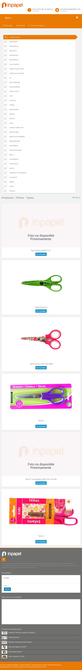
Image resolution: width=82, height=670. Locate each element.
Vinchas (9, 191)
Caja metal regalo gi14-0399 (17, 647)
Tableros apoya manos (14, 173)
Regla (8, 154)
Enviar (7, 589)
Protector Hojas (12, 150)
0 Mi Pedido (8, 25)
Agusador (10, 41)
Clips (8, 96)
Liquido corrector (13, 127)
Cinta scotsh (11, 91)
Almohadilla (11, 46)
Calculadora (11, 64)
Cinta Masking (11, 87)
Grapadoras (11, 109)
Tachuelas (10, 177)
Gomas (9, 105)
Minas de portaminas (14, 136)
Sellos (8, 168)
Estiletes (9, 100)
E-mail (6, 578)
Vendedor (21, 25)
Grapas (9, 114)
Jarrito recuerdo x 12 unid (16, 656)
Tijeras (8, 182)
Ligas (8, 123)
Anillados (10, 51)
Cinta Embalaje (11, 82)
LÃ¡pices (9, 118)
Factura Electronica (37, 25)
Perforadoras (11, 141)
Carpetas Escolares (13, 73)
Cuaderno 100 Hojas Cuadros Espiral (20, 642)
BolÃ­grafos (10, 60)
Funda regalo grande (14, 651)
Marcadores (11, 132)
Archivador (10, 55)
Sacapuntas (10, 164)
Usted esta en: (11, 37)
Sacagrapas (10, 159)
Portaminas (10, 145)
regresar (76, 197)
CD (7, 78)
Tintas (8, 186)
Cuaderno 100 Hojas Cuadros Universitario (21, 632)
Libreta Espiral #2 (13, 637)
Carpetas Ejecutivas (13, 69)
